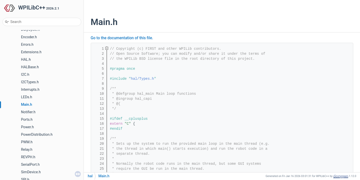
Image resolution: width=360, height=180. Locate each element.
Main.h (26, 104)
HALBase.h (30, 67)
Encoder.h (29, 37)
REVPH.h (28, 157)
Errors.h (27, 44)
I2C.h (25, 74)
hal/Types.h (142, 79)
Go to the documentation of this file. (122, 38)
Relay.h (26, 150)
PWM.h (26, 142)
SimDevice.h (31, 172)
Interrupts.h (30, 90)
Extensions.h (31, 52)
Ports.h (26, 120)
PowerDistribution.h (36, 134)
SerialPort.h (30, 164)
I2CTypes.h (30, 82)
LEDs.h (26, 97)
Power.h (27, 127)
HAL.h (26, 60)
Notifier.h (28, 112)
